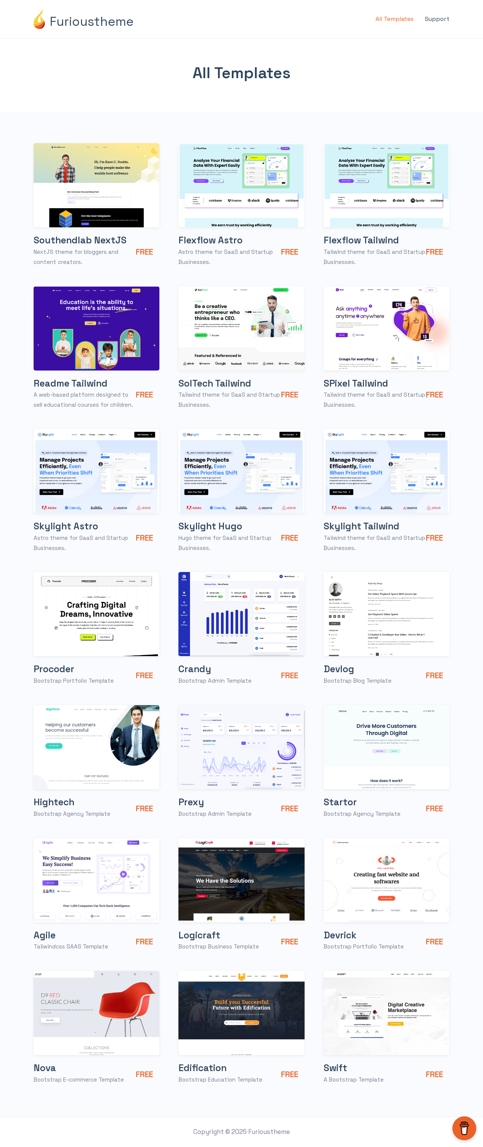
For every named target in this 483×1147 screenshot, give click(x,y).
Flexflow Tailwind (364, 240)
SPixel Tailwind (358, 383)
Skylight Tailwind (364, 526)
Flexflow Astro (212, 240)
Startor (341, 802)
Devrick (341, 935)
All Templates (395, 19)
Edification (203, 1067)
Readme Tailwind (73, 383)
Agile (45, 935)
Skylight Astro (68, 526)
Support (437, 19)
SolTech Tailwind (217, 383)
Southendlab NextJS (83, 240)
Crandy (195, 668)
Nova (45, 1067)
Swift (336, 1067)
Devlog (340, 668)
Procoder (55, 668)
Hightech (55, 802)
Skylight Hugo (212, 526)
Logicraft (200, 935)
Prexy (192, 802)
